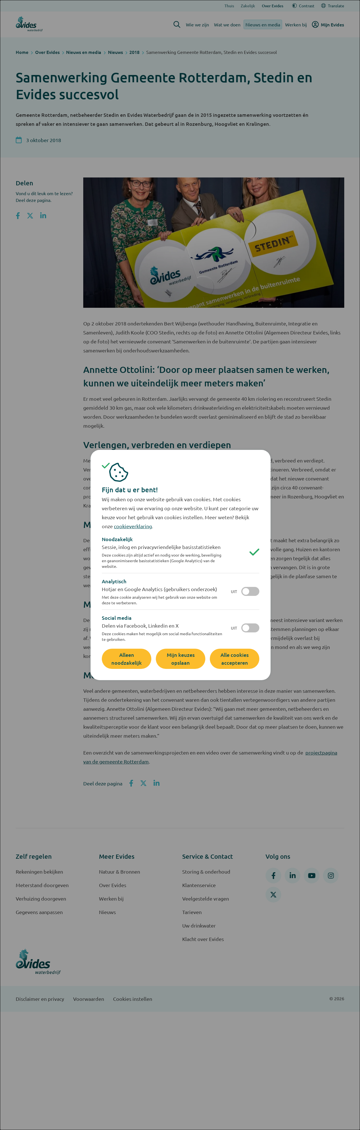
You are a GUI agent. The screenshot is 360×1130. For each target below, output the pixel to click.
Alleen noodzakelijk (126, 658)
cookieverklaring (133, 526)
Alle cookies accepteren (234, 658)
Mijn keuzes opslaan (181, 658)
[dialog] (180, 565)
